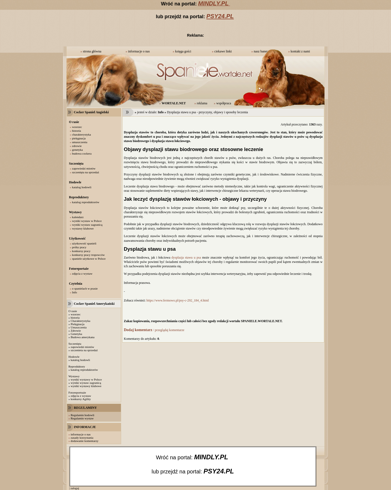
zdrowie (76, 145)
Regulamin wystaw (82, 418)
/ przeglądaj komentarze (154, 330)
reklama (202, 103)
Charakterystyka (80, 320)
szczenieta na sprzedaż (84, 350)
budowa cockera (82, 153)
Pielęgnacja (77, 324)
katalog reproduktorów (85, 202)
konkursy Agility (81, 399)
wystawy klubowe (83, 228)
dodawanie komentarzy (84, 440)
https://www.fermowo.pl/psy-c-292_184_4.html (177, 300)
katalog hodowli (81, 187)
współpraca (223, 103)
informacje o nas (139, 51)
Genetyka (76, 333)
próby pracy (79, 247)
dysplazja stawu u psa (186, 257)
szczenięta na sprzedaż (85, 172)
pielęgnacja (79, 138)
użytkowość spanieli (84, 243)
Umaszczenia (79, 327)
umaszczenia (79, 142)
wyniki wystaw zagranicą (87, 224)
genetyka (77, 149)
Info (74, 292)
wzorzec (77, 126)
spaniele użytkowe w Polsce (89, 258)
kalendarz (78, 217)
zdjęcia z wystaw (82, 273)
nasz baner (261, 51)
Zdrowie (76, 330)
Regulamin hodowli (82, 415)
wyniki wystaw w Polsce (87, 220)
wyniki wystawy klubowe (86, 386)
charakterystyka (81, 134)
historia (76, 130)
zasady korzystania (82, 437)
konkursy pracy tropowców (88, 254)
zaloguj (75, 488)
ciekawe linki (223, 51)
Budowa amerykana (82, 337)
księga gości (183, 51)
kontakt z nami (300, 51)
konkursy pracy (81, 251)
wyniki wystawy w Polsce (86, 379)
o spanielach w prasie (84, 288)
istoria (76, 317)
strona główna (92, 51)
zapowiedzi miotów (83, 168)
